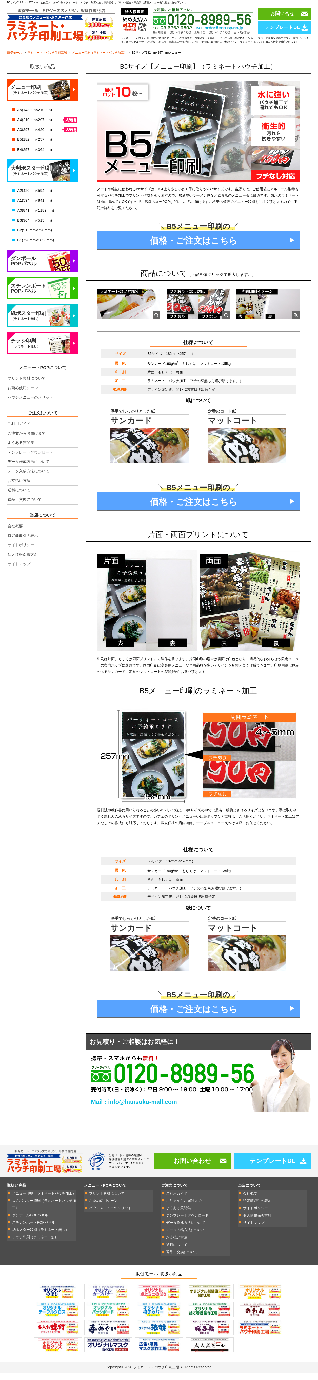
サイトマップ (19, 572)
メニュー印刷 (30, 98)
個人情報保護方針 (23, 563)
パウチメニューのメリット (30, 406)
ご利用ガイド (19, 432)
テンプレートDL (272, 1170)
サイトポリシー (21, 554)
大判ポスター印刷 (31, 179)
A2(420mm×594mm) (34, 199)
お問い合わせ (192, 1170)
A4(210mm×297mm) (34, 128)
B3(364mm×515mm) (34, 229)
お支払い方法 (19, 489)
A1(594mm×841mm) (34, 209)
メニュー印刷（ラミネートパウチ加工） (44, 1203)
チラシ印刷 (25, 352)
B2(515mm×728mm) (34, 239)
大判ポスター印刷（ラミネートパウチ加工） (44, 1213)
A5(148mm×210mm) (34, 118)
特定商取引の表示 (23, 544)
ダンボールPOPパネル (23, 270)
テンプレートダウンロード (30, 461)
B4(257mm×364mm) (34, 158)
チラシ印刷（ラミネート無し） (37, 1245)
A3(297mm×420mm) (34, 138)
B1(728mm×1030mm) (35, 249)
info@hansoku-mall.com (143, 1111)
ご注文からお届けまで (27, 442)
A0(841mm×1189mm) (35, 219)
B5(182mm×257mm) (34, 148)
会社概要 (15, 535)
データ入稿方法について (28, 480)
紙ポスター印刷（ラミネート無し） (40, 1238)
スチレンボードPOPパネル (28, 297)
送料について (19, 499)
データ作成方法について (28, 470)
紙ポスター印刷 (28, 324)
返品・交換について (25, 508)
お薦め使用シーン (23, 396)
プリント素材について (27, 387)
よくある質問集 (21, 451)
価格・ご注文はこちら (194, 249)
